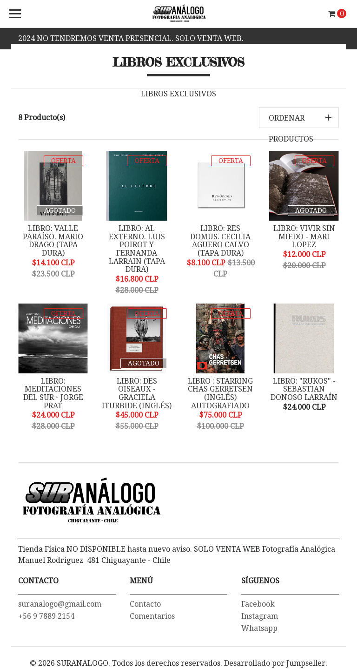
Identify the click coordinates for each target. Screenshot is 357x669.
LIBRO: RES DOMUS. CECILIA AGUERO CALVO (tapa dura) (220, 240)
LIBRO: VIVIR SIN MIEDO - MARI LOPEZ (304, 236)
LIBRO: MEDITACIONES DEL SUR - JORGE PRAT (53, 393)
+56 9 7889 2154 (46, 616)
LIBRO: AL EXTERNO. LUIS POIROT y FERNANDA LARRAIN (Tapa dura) (137, 249)
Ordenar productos (291, 128)
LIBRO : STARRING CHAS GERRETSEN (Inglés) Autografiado (220, 393)
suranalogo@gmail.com (59, 604)
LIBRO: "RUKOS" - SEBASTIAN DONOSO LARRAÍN (304, 389)
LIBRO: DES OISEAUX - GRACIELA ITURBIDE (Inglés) (137, 393)
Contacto (145, 604)
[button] (299, 117)
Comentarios (152, 616)
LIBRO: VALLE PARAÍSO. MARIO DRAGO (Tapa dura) (53, 240)
